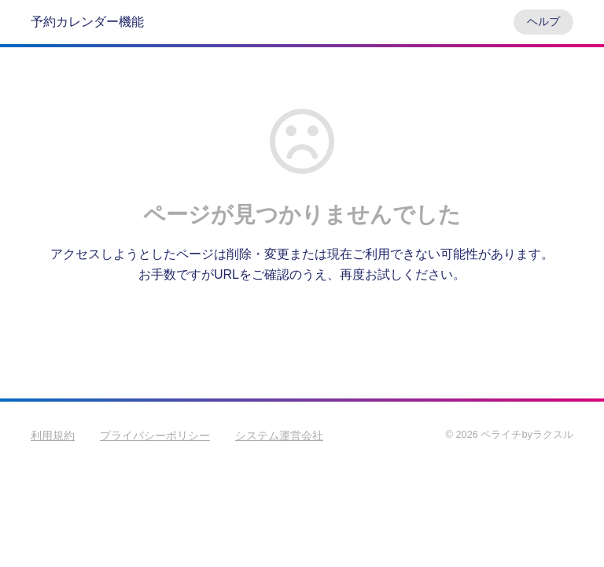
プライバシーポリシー (155, 435)
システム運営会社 (279, 435)
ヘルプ (543, 21)
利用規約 (53, 435)
